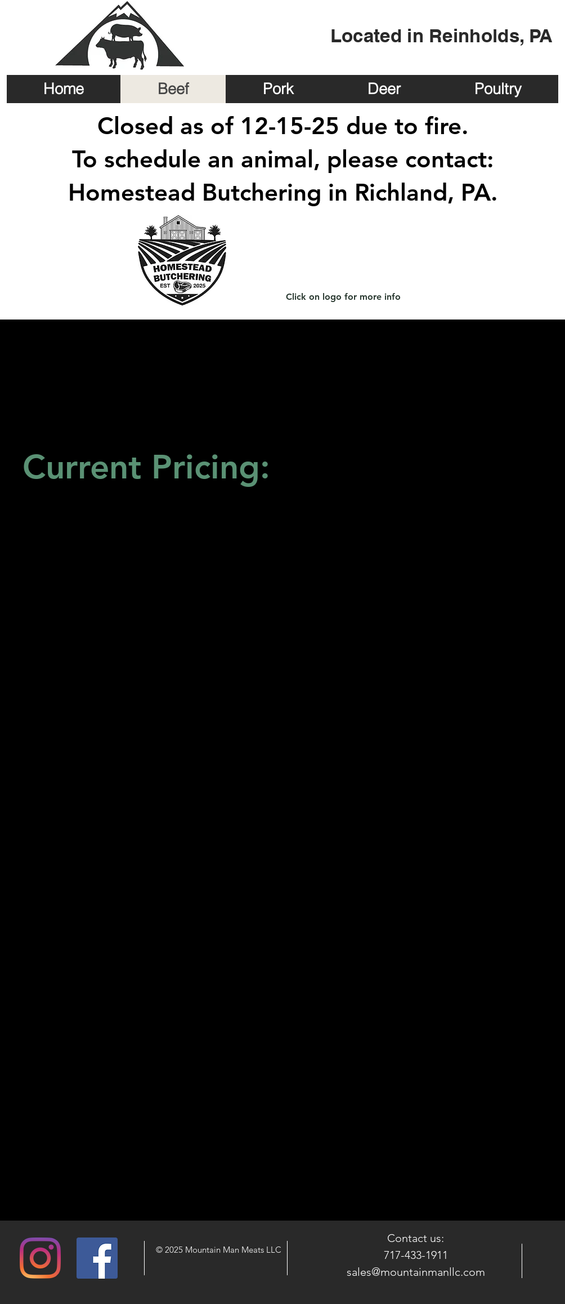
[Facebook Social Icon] (97, 1258)
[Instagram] (40, 1258)
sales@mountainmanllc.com (416, 1272)
